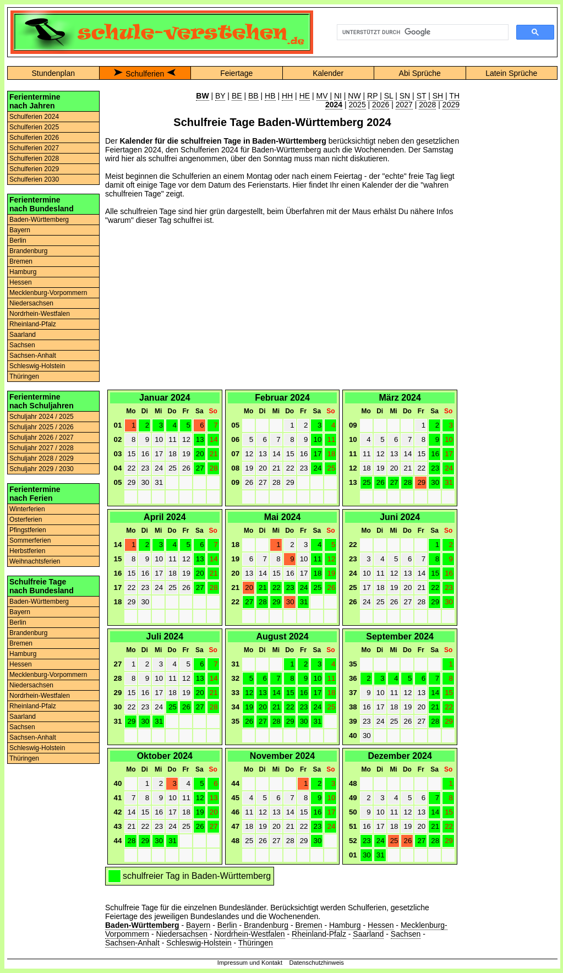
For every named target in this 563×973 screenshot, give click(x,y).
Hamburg (22, 272)
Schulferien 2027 (34, 148)
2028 (427, 104)
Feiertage (236, 73)
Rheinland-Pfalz (32, 324)
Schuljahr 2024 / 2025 (41, 416)
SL (388, 95)
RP (372, 95)
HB (270, 95)
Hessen (20, 282)
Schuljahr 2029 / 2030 (41, 469)
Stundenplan (53, 73)
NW (354, 95)
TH (454, 95)
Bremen (20, 261)
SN (405, 95)
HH (287, 95)
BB (253, 95)
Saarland (22, 334)
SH (438, 95)
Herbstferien (27, 551)
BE (237, 95)
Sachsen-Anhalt (32, 355)
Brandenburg (28, 251)
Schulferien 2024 (34, 117)
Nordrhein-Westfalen (39, 314)
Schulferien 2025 (34, 127)
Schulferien (144, 73)
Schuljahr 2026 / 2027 (41, 437)
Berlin (17, 240)
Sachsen (22, 345)
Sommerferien (30, 540)
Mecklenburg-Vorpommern (48, 293)
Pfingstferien (27, 530)
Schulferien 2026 (34, 137)
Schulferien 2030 (34, 179)
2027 (404, 104)
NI (338, 95)
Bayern (19, 230)
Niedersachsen (31, 303)
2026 (380, 104)
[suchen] (421, 32)
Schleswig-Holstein (37, 366)
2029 (451, 104)
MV (322, 95)
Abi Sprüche (420, 73)
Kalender (328, 73)
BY (220, 95)
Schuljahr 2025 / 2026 (41, 427)
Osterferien (25, 519)
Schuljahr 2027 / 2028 (41, 448)
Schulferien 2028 (34, 158)
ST (422, 95)
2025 (357, 104)
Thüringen (24, 376)
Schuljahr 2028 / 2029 (41, 458)
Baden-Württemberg (39, 219)
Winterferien (27, 509)
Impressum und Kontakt (249, 962)
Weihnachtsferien (35, 561)
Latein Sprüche (511, 73)
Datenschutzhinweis (316, 962)
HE (304, 95)
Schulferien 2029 (34, 169)
